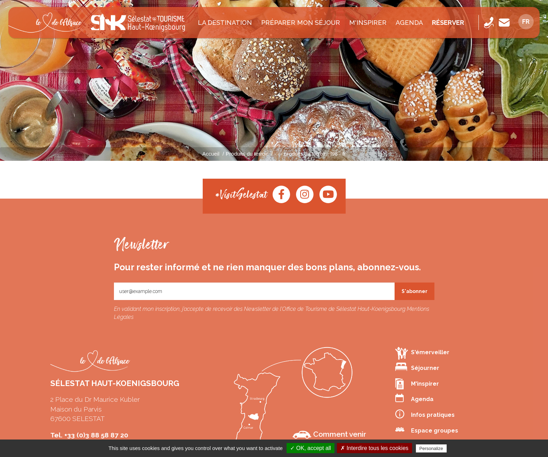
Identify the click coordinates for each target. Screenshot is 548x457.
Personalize (431, 448)
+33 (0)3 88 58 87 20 (96, 435)
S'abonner (414, 291)
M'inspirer (368, 22)
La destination (225, 22)
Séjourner (417, 367)
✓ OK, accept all (310, 448)
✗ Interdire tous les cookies (374, 448)
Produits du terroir (247, 154)
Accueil (210, 154)
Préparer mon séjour (300, 22)
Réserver (448, 22)
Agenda (409, 22)
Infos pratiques (425, 414)
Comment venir (329, 434)
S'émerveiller (422, 353)
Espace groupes (426, 429)
